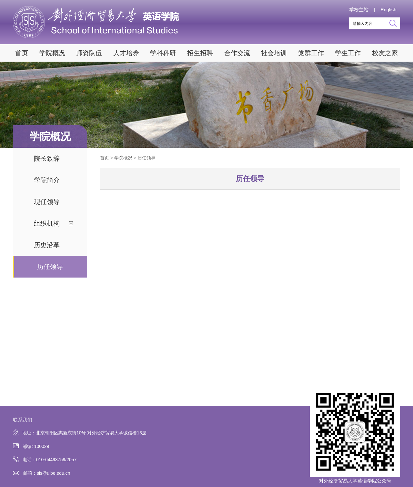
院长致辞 (47, 158)
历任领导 (50, 266)
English (388, 9)
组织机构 (47, 223)
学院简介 (47, 180)
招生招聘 (200, 52)
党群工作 (311, 52)
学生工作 (348, 52)
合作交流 (237, 52)
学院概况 (52, 52)
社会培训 (274, 52)
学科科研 (163, 52)
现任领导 (47, 201)
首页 (21, 52)
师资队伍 (89, 52)
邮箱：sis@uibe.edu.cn (41, 473)
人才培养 (126, 52)
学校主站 (358, 9)
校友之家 (385, 52)
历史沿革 (47, 245)
